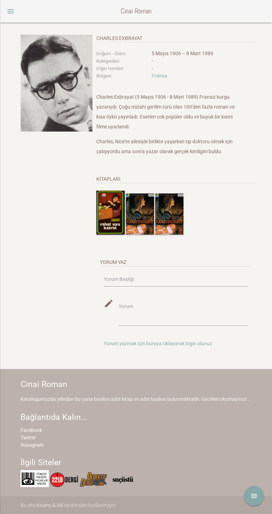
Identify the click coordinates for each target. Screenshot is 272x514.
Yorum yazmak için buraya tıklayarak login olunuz (158, 343)
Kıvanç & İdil (49, 505)
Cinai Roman (136, 11)
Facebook (31, 430)
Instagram (32, 445)
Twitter (28, 437)
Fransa (159, 76)
